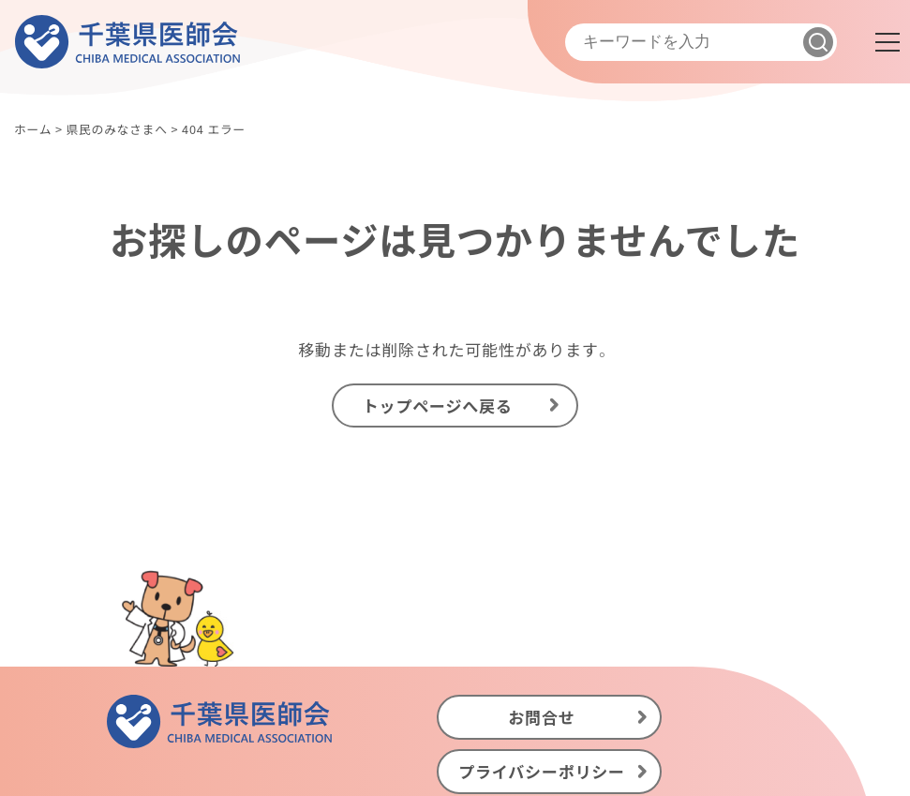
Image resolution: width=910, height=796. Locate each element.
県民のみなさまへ (116, 129)
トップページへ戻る (438, 405)
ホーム (33, 129)
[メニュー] (887, 42)
